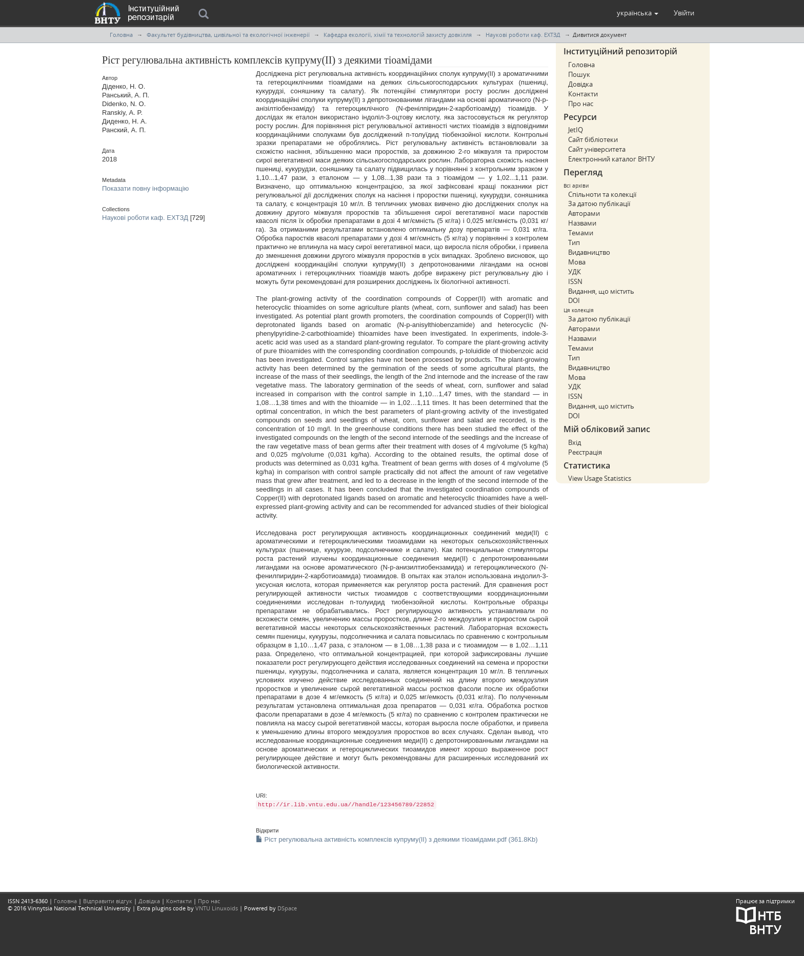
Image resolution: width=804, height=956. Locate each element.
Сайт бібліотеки (593, 139)
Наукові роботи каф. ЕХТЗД (523, 34)
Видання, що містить (601, 291)
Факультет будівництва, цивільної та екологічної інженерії (228, 34)
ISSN (575, 281)
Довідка (580, 84)
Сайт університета (597, 149)
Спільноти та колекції (602, 194)
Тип (574, 242)
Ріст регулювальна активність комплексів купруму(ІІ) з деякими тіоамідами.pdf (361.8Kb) (397, 839)
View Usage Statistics (599, 478)
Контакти (583, 93)
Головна (121, 34)
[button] (637, 13)
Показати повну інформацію (145, 188)
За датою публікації (599, 203)
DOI (574, 300)
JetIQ (575, 129)
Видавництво (589, 252)
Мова (577, 262)
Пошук (579, 74)
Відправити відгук (107, 901)
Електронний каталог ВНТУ (611, 159)
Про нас (580, 103)
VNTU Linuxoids (216, 908)
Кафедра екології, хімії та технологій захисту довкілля (398, 34)
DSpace (287, 908)
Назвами (582, 223)
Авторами (584, 213)
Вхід (574, 442)
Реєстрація (585, 452)
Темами (580, 232)
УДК (574, 271)
